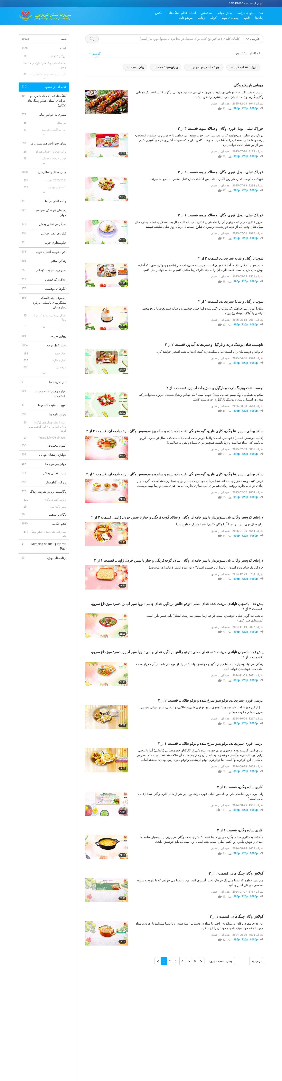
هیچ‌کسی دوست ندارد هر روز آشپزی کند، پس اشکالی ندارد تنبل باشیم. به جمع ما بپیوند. (206, 179)
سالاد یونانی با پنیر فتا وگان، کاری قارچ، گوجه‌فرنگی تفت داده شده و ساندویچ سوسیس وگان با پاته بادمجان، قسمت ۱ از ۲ (174, 474)
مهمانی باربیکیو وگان (248, 85)
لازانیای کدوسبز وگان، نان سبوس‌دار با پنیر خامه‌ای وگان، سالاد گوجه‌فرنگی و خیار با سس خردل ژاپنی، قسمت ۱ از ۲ (178, 560)
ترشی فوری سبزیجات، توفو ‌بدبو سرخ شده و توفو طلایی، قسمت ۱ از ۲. (210, 744)
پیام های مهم (230, 17)
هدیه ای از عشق (220, 103)
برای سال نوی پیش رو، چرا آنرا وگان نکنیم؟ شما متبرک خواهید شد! (219, 524)
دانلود (246, 17)
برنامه (201, 17)
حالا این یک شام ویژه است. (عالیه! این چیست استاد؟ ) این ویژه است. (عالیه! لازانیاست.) (206, 567)
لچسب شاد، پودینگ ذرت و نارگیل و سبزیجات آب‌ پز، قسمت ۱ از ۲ (214, 388)
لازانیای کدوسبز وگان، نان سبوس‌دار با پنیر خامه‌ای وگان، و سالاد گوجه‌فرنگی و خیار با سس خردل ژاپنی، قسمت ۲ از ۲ (177, 517)
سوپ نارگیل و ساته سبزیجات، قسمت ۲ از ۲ (230, 258)
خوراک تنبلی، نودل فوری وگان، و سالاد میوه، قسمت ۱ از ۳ (220, 215)
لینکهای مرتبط (246, 13)
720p (245, 108)
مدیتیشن (206, 13)
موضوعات (186, 17)
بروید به (256, 961)
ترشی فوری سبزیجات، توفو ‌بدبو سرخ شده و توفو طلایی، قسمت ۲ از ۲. (210, 700)
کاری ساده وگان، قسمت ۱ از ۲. (240, 830)
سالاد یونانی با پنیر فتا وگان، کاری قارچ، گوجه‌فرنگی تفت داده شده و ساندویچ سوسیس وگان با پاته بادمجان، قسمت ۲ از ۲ (174, 431)
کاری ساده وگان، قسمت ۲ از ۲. (240, 787)
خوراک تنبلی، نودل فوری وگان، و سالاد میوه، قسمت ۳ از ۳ (220, 129)
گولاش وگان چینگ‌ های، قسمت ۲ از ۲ (236, 873)
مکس (159, 13)
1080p (254, 108)
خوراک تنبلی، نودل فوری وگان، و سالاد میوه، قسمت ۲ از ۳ (220, 172)
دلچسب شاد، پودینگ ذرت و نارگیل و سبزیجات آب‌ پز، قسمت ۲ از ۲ (214, 345)
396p (236, 108)
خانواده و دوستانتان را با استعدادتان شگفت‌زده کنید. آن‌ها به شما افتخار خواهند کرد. (209, 351)
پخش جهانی (224, 13)
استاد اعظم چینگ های (181, 13)
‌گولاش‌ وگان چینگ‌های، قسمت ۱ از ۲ (236, 916)
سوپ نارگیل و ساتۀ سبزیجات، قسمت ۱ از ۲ (230, 301)
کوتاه (213, 17)
